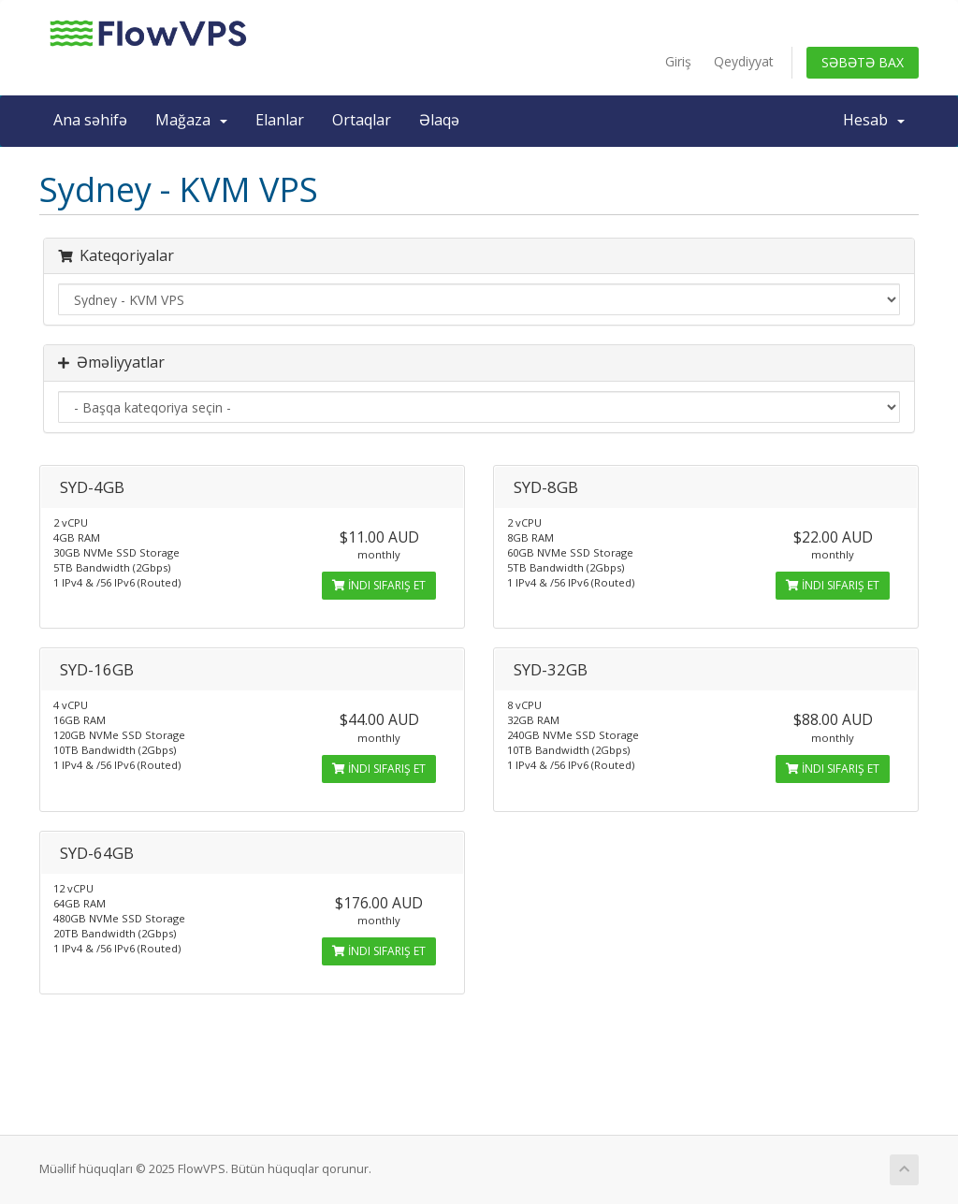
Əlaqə (439, 119)
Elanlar (279, 119)
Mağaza (191, 119)
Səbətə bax (862, 62)
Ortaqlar (361, 119)
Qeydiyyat (744, 61)
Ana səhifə (90, 119)
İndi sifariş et (379, 585)
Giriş (678, 61)
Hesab (874, 119)
